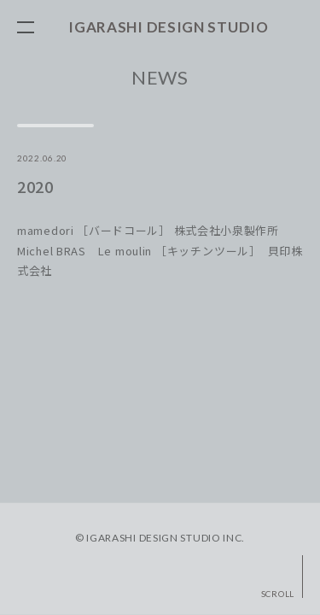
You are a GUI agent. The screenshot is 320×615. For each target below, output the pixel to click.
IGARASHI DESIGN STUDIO (168, 27)
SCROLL (277, 593)
